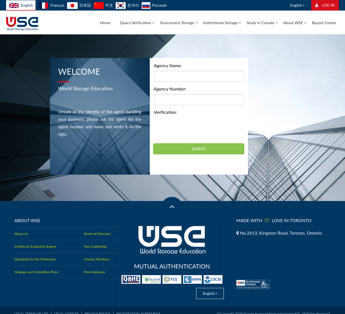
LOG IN (325, 5)
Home (105, 22)
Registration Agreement (138, 307)
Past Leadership (95, 246)
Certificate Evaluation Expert (35, 246)
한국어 (127, 5)
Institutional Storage (222, 22)
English (21, 5)
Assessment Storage (179, 22)
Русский (154, 5)
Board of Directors (97, 234)
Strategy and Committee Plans (36, 272)
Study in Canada (262, 22)
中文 (103, 5)
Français (51, 5)
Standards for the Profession (34, 259)
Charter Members (97, 259)
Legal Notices (66, 307)
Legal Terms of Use (31, 307)
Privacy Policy (97, 307)
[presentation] (196, 128)
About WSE (294, 22)
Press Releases (94, 272)
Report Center (324, 22)
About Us (21, 234)
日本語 (79, 5)
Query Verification (137, 22)
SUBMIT (198, 148)
